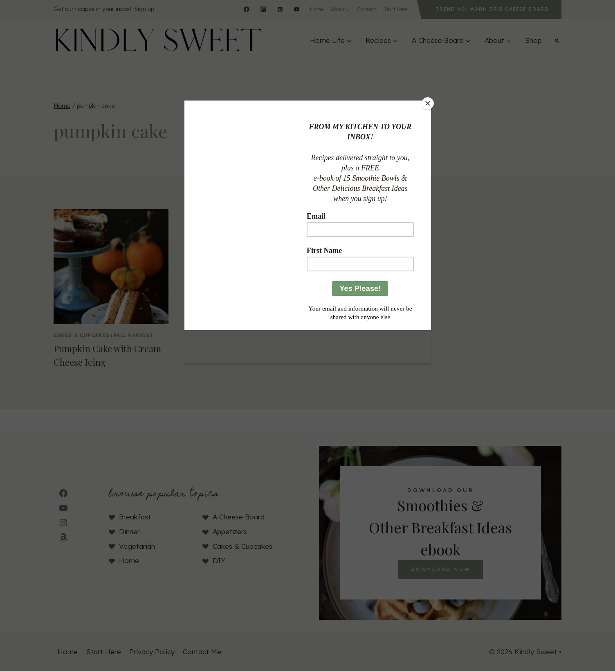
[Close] (429, 102)
